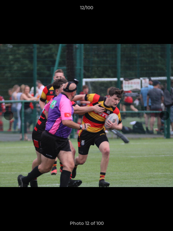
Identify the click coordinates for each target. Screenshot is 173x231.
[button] (165, 9)
